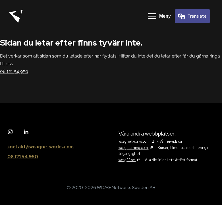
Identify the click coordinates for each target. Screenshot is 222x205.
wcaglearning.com (136, 147)
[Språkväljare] (192, 16)
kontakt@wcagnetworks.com (40, 147)
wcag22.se (130, 159)
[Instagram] (10, 132)
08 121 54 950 (14, 71)
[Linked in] (26, 132)
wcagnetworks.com (137, 141)
